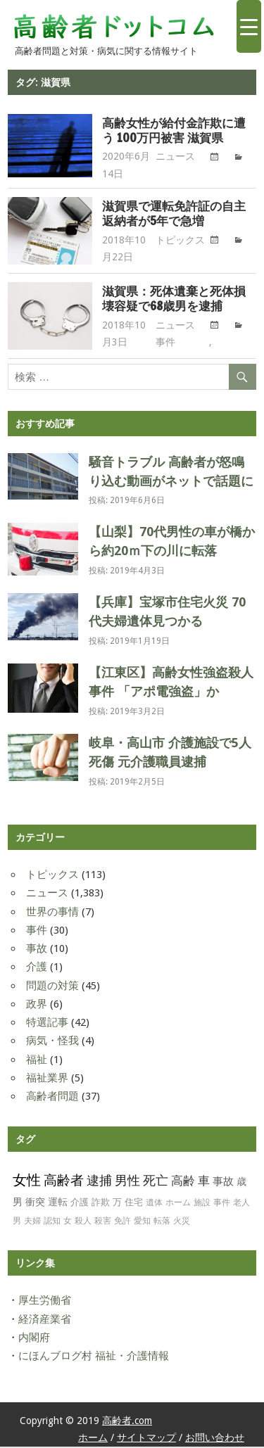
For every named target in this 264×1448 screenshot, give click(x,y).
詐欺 (101, 1203)
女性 (27, 1181)
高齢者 (64, 1182)
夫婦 (32, 1222)
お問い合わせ (214, 1438)
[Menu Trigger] (249, 26)
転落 (161, 1222)
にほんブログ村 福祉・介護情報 (93, 1357)
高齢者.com (127, 1422)
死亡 (155, 1182)
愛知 (142, 1222)
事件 (165, 344)
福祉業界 (47, 1079)
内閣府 (34, 1339)
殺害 (102, 1222)
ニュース (175, 157)
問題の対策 (52, 987)
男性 (127, 1181)
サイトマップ (146, 1438)
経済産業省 (44, 1320)
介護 (36, 968)
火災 (181, 1222)
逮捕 (99, 1181)
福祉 (36, 1061)
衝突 (35, 1203)
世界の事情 (52, 913)
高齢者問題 (52, 1097)
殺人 (83, 1222)
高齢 (183, 1182)
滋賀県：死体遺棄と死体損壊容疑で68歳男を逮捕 (172, 301)
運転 (58, 1203)
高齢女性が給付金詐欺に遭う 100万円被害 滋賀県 (171, 131)
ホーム (178, 1204)
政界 (36, 1005)
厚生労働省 (44, 1301)
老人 (241, 1204)
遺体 (154, 1204)
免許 (122, 1222)
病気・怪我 (52, 1042)
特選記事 (47, 1023)
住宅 (134, 1203)
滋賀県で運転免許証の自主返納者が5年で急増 (171, 216)
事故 (36, 950)
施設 (202, 1204)
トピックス (180, 242)
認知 (52, 1222)
